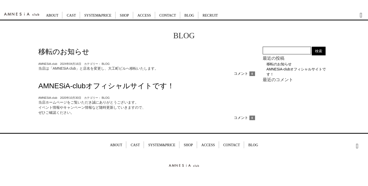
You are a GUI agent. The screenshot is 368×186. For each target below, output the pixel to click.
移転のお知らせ (63, 52)
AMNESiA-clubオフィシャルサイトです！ (106, 86)
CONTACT (167, 15)
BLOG (189, 15)
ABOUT (52, 15)
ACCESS (144, 15)
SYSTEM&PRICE (97, 15)
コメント (244, 73)
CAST (71, 15)
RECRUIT (210, 15)
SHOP (124, 15)
